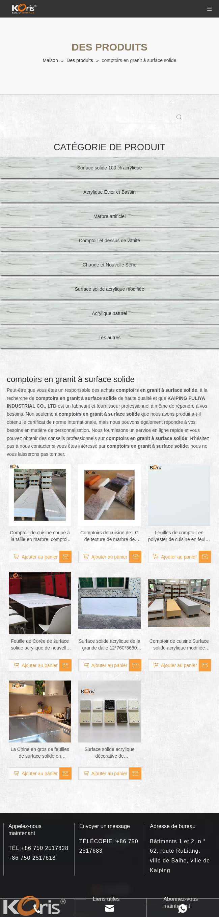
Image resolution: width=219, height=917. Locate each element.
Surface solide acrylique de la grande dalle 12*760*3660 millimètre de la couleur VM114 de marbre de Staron (109, 644)
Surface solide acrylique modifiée (109, 289)
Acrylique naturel (109, 313)
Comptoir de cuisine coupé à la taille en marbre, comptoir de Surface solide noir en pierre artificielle (40, 536)
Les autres (109, 337)
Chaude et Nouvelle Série (110, 264)
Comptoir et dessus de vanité (109, 240)
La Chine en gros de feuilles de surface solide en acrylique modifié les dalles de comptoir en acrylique (39, 753)
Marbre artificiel (109, 216)
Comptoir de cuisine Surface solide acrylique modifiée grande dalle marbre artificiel (179, 644)
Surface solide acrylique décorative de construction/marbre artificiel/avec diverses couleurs (109, 753)
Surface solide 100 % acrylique (109, 167)
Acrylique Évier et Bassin (109, 192)
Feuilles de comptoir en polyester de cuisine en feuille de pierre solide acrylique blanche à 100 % (179, 536)
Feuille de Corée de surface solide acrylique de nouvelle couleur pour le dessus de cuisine (40, 644)
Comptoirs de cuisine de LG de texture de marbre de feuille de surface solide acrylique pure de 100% (109, 536)
